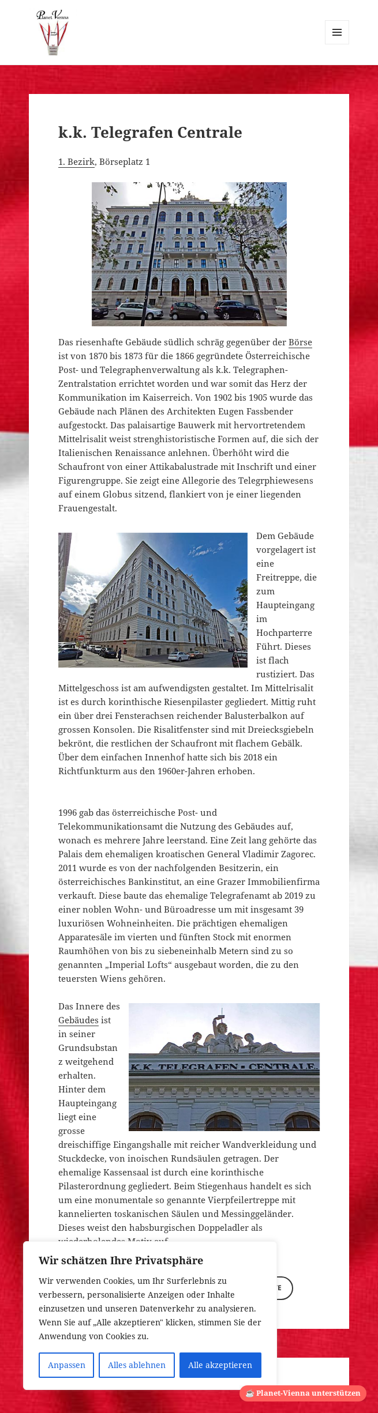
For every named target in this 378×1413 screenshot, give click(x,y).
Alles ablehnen (137, 1364)
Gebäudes (78, 1020)
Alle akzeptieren (220, 1364)
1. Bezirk (76, 161)
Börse (300, 342)
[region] (150, 1315)
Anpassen (66, 1364)
